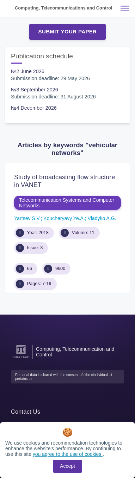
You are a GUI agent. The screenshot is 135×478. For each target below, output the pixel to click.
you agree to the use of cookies (68, 454)
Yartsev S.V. (27, 218)
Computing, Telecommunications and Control (63, 8)
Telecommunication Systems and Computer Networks (66, 202)
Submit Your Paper (67, 31)
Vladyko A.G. (102, 218)
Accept (67, 466)
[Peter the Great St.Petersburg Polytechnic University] (21, 358)
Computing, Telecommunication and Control (75, 351)
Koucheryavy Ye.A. (64, 218)
